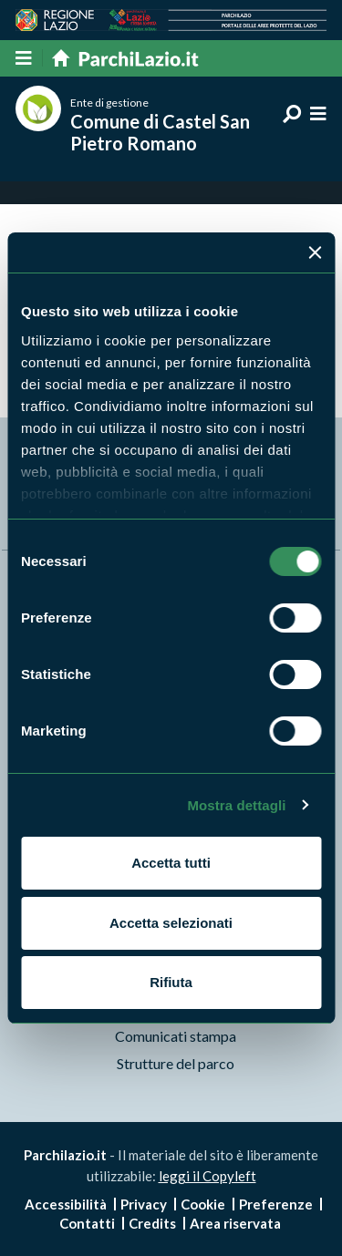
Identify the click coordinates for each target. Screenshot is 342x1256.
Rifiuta (171, 982)
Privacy (143, 1204)
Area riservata (235, 1223)
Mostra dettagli (236, 805)
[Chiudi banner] (314, 252)
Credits (152, 1223)
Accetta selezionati (171, 923)
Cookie (203, 1204)
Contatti (87, 1223)
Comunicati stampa (175, 1036)
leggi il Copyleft (207, 1176)
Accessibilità (66, 1204)
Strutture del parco (175, 1063)
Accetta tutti (171, 862)
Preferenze (276, 1204)
